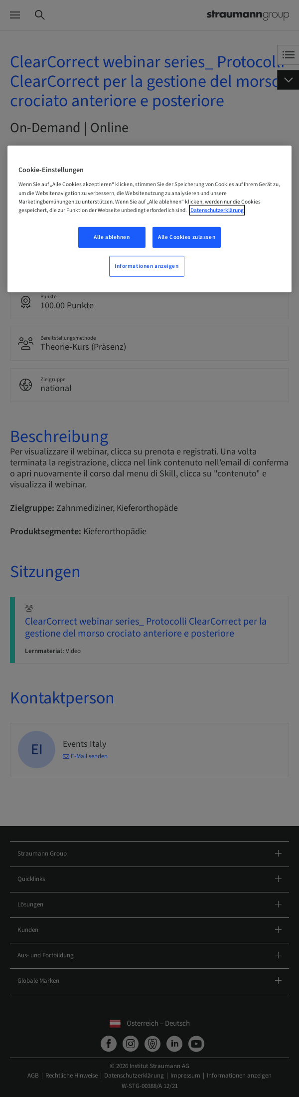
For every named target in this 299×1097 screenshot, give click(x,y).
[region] (149, 219)
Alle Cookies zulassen (186, 237)
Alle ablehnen (112, 237)
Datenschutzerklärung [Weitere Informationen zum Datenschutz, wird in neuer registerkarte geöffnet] (217, 210)
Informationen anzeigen (147, 265)
